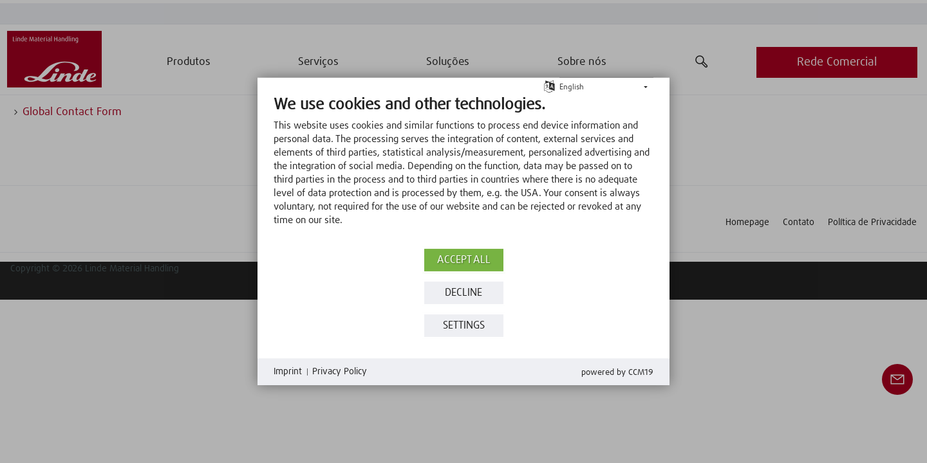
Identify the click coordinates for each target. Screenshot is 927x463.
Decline (463, 293)
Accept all (464, 260)
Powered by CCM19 (617, 372)
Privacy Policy (339, 371)
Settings (464, 326)
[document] (463, 170)
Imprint (288, 371)
